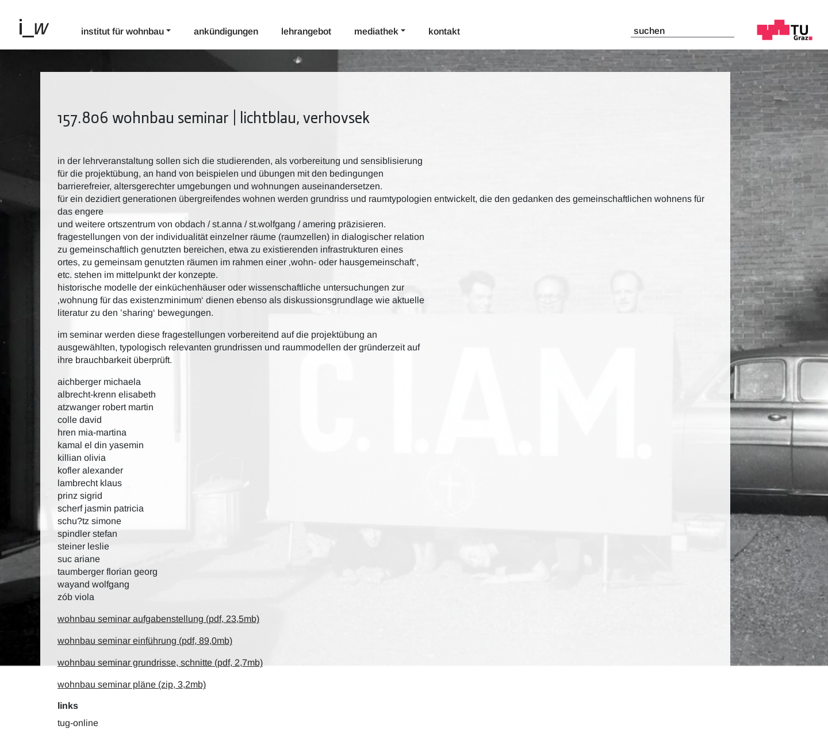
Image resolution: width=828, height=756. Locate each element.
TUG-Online (77, 723)
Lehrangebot (306, 31)
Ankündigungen (226, 31)
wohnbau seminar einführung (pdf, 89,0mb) (144, 641)
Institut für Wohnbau (122, 31)
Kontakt (444, 31)
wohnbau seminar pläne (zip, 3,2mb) (131, 684)
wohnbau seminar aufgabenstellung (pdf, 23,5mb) (158, 619)
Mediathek (376, 31)
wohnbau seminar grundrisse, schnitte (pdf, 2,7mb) (160, 662)
